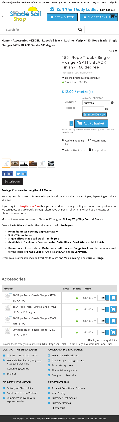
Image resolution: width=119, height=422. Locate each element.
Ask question (99, 150)
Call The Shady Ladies (74, 9)
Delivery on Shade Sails (20, 388)
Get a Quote (62, 17)
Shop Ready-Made (99, 17)
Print (111, 51)
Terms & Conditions (63, 388)
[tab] (12, 181)
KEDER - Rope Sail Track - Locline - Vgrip (62, 344)
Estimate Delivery (94, 114)
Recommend (99, 140)
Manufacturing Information (65, 350)
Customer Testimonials (64, 398)
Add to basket (90, 123)
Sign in (113, 2)
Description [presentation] (12, 181)
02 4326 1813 (14, 355)
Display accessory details (102, 340)
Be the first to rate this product (82, 77)
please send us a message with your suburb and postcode (79, 206)
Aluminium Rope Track (99, 344)
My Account (99, 2)
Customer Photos (79, 2)
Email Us (11, 373)
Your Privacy (58, 393)
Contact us (59, 408)
